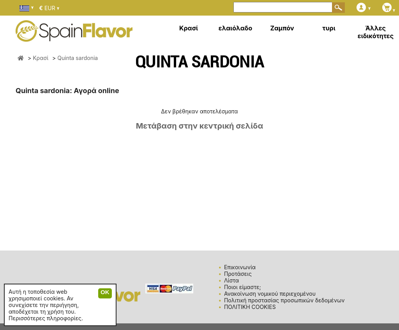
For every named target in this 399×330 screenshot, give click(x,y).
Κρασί (188, 28)
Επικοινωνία (240, 267)
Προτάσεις (238, 273)
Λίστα (231, 280)
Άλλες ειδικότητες (376, 32)
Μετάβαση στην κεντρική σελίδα (199, 126)
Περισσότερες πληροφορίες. (46, 318)
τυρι (328, 28)
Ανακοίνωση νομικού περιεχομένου (270, 293)
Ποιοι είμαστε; (242, 287)
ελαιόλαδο (235, 28)
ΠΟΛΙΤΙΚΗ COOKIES (250, 307)
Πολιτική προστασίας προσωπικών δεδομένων (284, 300)
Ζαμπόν (282, 28)
